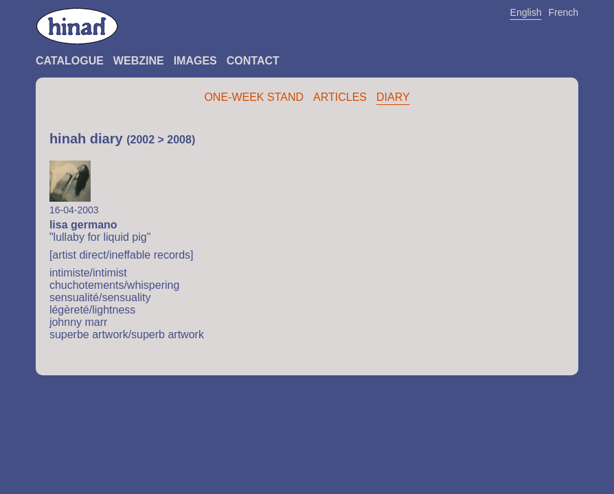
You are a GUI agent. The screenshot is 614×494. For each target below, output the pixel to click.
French (564, 12)
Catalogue (70, 61)
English (526, 12)
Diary (393, 97)
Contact (253, 61)
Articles (340, 97)
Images (195, 61)
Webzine (138, 61)
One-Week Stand (254, 97)
